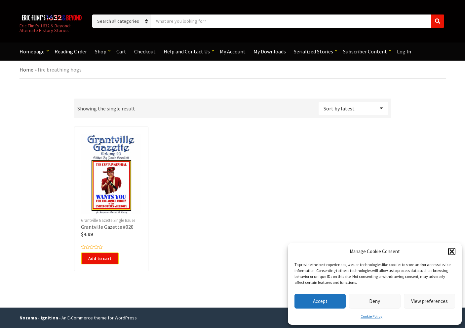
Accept (320, 301)
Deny (374, 301)
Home (26, 69)
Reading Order (71, 51)
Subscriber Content (365, 51)
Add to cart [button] (99, 258)
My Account (233, 51)
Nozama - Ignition (38, 318)
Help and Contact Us (187, 51)
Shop (100, 51)
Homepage (32, 51)
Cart (121, 51)
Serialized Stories (313, 51)
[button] (451, 251)
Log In (404, 51)
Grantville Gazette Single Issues (108, 220)
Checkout (145, 51)
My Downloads (269, 51)
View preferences (429, 301)
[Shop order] (353, 108)
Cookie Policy (371, 316)
